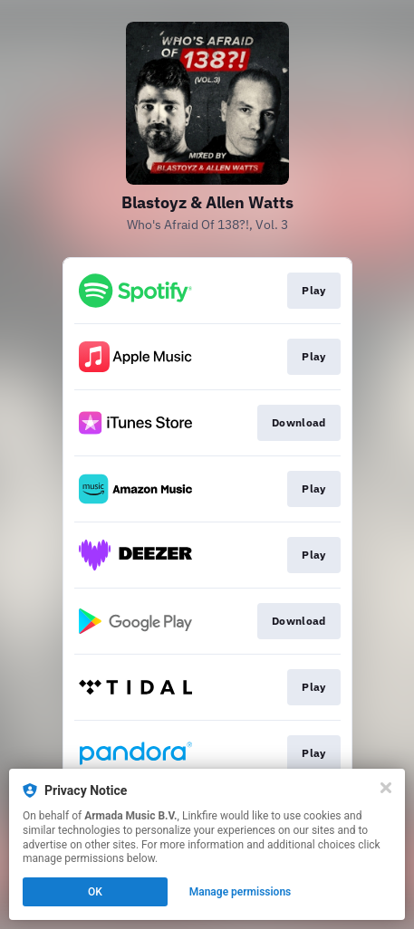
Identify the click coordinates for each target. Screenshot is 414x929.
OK (95, 892)
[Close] (385, 787)
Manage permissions (240, 892)
